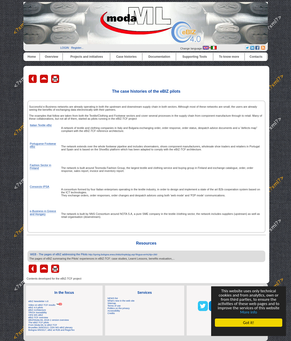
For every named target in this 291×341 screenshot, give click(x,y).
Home (31, 56)
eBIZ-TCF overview (38, 317)
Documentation (159, 56)
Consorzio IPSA (39, 186)
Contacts (256, 56)
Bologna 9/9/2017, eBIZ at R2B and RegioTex (51, 330)
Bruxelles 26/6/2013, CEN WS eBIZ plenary (50, 327)
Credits (111, 313)
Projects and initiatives (86, 56)
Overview (51, 56)
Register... (77, 47)
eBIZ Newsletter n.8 (38, 301)
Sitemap (112, 303)
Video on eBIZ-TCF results (45, 305)
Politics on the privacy (119, 308)
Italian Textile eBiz (41, 125)
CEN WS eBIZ (35, 315)
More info (248, 312)
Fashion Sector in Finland (40, 167)
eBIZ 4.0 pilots (35, 307)
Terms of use (114, 306)
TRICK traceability (37, 312)
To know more (229, 56)
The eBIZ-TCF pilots (38, 322)
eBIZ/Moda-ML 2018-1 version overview (48, 320)
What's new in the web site (121, 301)
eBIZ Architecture (37, 310)
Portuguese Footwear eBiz (43, 145)
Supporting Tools (194, 56)
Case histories (126, 56)
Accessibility (114, 311)
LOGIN (64, 47)
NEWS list (113, 298)
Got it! (248, 322)
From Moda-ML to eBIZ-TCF (42, 325)
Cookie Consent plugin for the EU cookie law (248, 331)
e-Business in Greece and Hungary (43, 213)
